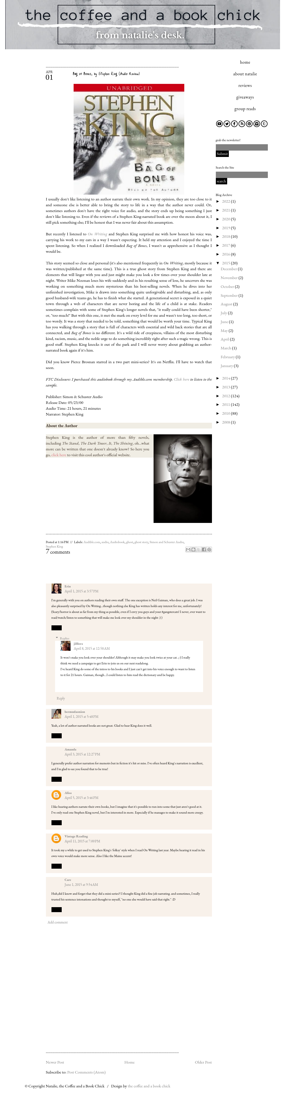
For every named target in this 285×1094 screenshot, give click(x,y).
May (225, 330)
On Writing (97, 233)
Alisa (68, 793)
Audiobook (117, 542)
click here (58, 454)
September (230, 295)
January (227, 365)
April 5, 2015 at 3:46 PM (82, 797)
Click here (181, 379)
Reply (56, 627)
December (229, 268)
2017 (226, 245)
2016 (226, 254)
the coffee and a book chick (149, 1085)
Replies (64, 638)
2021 (226, 210)
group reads (245, 109)
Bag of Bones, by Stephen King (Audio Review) (106, 73)
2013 (226, 386)
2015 (226, 262)
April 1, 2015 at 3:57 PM (82, 591)
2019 (226, 227)
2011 (226, 404)
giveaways (245, 97)
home (245, 62)
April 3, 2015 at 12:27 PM (82, 754)
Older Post (203, 1062)
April (225, 339)
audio (105, 542)
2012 (226, 395)
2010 (226, 413)
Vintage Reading (76, 836)
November (230, 277)
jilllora (78, 643)
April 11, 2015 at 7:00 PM (82, 841)
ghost (129, 542)
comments (58, 552)
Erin (68, 586)
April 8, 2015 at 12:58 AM (92, 648)
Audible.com (92, 542)
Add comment (58, 922)
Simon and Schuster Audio (167, 542)
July (224, 312)
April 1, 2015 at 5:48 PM (82, 716)
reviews (245, 85)
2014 (226, 378)
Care (68, 880)
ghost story (141, 542)
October (228, 286)
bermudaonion (75, 711)
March (226, 347)
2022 (226, 201)
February (228, 356)
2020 (226, 218)
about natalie (245, 74)
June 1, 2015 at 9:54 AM (81, 884)
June (225, 321)
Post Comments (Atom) (86, 1072)
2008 (226, 422)
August (227, 303)
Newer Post (55, 1062)
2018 (226, 236)
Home (129, 1062)
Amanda (70, 749)
